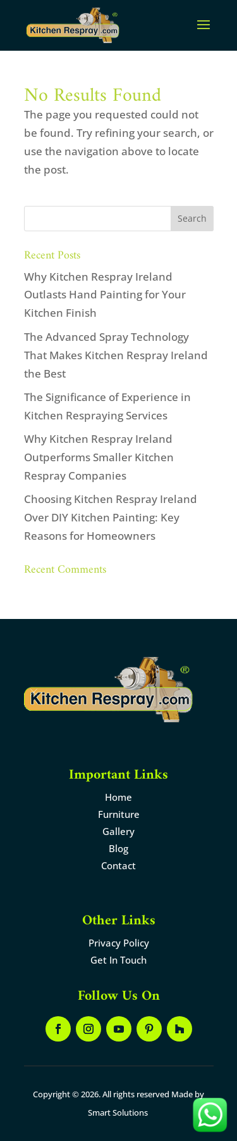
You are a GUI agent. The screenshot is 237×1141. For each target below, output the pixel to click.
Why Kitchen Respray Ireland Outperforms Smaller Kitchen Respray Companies (99, 457)
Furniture (119, 814)
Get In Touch (118, 959)
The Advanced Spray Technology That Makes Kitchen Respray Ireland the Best (116, 355)
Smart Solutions (118, 1112)
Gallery (118, 831)
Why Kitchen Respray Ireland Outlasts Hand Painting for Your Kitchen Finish (105, 295)
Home (118, 797)
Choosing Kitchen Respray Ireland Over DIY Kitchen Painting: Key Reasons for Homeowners (110, 517)
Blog (118, 848)
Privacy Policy (118, 942)
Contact (118, 865)
